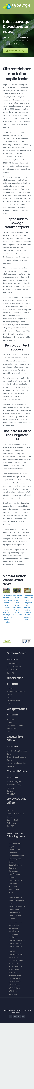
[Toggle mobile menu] (30, 11)
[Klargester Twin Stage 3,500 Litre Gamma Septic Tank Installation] (17, 590)
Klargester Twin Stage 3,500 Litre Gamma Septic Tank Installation (18, 605)
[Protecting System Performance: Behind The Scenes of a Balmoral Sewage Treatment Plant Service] (6, 590)
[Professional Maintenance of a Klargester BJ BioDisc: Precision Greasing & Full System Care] (27, 590)
